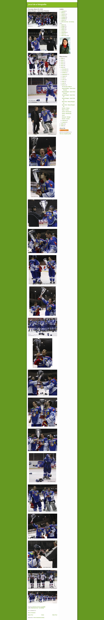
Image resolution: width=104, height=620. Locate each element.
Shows (62, 29)
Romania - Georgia (66, 117)
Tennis (62, 33)
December (64, 69)
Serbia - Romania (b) (66, 113)
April (63, 83)
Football (63, 17)
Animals (63, 11)
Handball (63, 18)
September (64, 74)
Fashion (63, 14)
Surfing (63, 30)
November (64, 70)
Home (42, 614)
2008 (62, 125)
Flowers (63, 15)
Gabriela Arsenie (65, 130)
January (64, 122)
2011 (62, 65)
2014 (62, 60)
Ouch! (63, 115)
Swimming (63, 32)
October (64, 72)
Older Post (54, 614)
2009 (62, 124)
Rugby (62, 27)
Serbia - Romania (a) (66, 111)
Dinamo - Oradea (66, 118)
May (63, 81)
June (63, 79)
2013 (62, 62)
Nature (62, 24)
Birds (62, 12)
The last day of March (67, 86)
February (64, 120)
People (63, 26)
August (64, 76)
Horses (63, 20)
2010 (62, 67)
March (63, 84)
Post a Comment (31, 612)
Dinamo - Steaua (65, 108)
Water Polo (63, 35)
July (63, 77)
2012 (62, 63)
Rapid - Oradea (65, 109)
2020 (62, 58)
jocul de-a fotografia (37, 4)
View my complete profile (65, 133)
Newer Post (30, 614)
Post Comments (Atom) (39, 617)
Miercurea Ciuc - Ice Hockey (37, 608)
